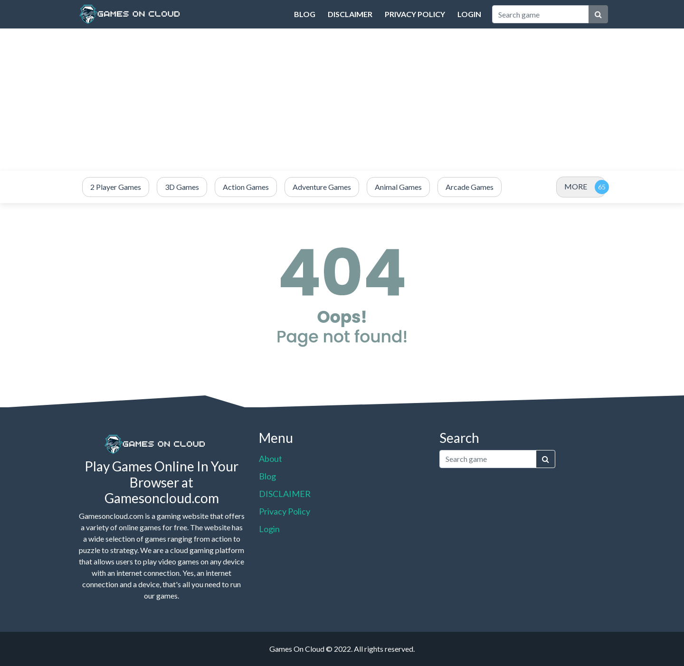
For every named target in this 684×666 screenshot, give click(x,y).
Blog (304, 14)
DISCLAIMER (350, 14)
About (270, 458)
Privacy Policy (415, 14)
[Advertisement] (342, 99)
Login (469, 14)
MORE (575, 186)
